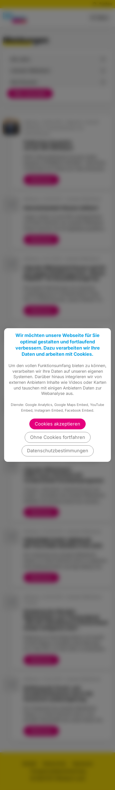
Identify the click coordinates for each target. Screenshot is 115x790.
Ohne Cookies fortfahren (57, 437)
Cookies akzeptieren (57, 424)
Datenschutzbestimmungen (57, 450)
